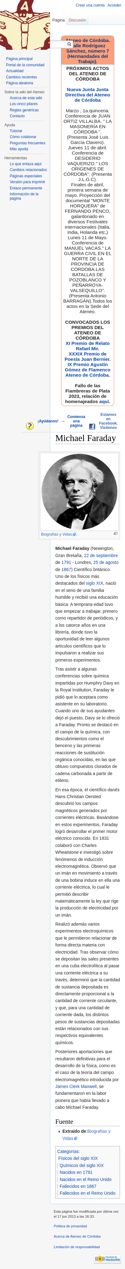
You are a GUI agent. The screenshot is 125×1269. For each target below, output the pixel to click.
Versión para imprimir (27, 182)
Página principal (19, 59)
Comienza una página (76, 421)
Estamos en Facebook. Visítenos (108, 421)
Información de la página (24, 196)
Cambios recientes (21, 77)
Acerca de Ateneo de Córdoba (77, 1236)
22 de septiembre (101, 555)
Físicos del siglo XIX (78, 1158)
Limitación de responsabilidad (77, 1247)
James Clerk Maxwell (76, 1086)
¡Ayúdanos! (48, 421)
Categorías (67, 1151)
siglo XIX (94, 583)
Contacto (17, 116)
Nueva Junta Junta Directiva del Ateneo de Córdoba (87, 95)
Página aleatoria (19, 83)
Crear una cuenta (90, 5)
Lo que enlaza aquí (26, 164)
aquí (104, 401)
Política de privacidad (70, 1226)
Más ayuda (19, 149)
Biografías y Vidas (56, 534)
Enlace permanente (26, 188)
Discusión (77, 20)
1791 (66, 562)
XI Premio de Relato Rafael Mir (88, 346)
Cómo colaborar (23, 137)
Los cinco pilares (24, 104)
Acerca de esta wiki (26, 98)
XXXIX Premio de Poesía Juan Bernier (87, 356)
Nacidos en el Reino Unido (86, 1179)
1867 (66, 569)
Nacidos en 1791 (76, 1172)
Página (58, 20)
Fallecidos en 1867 (78, 1186)
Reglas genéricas (24, 110)
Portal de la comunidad (25, 65)
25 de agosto (105, 562)
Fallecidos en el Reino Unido (87, 1193)
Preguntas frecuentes (27, 143)
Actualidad (14, 71)
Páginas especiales (26, 176)
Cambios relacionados (28, 170)
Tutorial (16, 131)
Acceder (114, 5)
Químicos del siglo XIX (82, 1165)
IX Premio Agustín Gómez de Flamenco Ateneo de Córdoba (88, 370)
